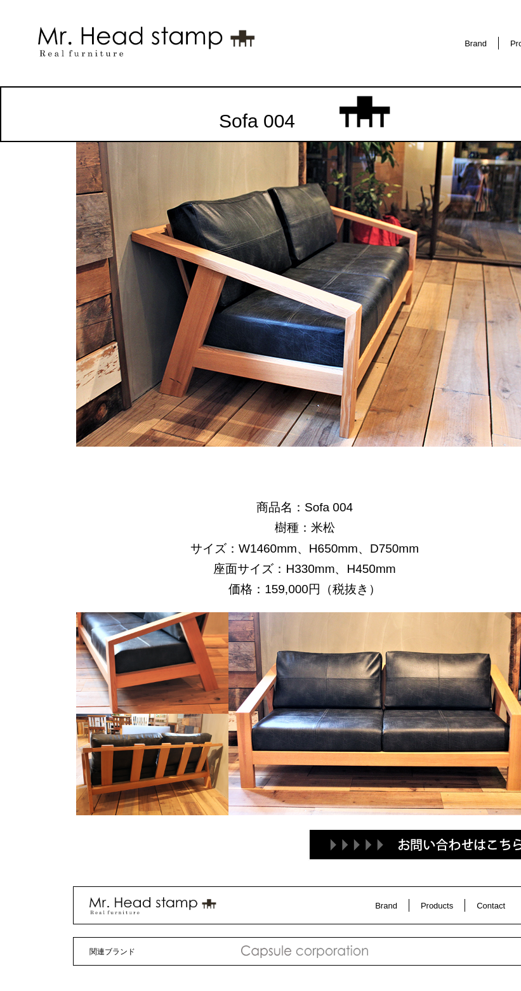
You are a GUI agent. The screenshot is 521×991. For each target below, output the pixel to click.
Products (437, 905)
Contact (491, 905)
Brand (476, 43)
